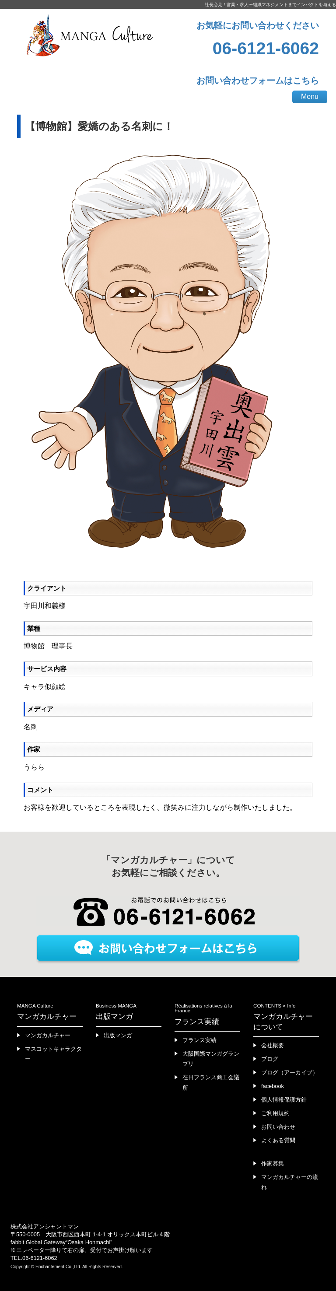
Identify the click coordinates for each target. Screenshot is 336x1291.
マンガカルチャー (47, 1035)
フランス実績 (199, 1040)
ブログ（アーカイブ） (289, 1072)
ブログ (269, 1059)
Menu (309, 96)
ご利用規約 (275, 1113)
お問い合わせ (278, 1126)
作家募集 (272, 1163)
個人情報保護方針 (284, 1099)
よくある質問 (278, 1140)
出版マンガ (118, 1035)
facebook (272, 1086)
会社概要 (272, 1045)
